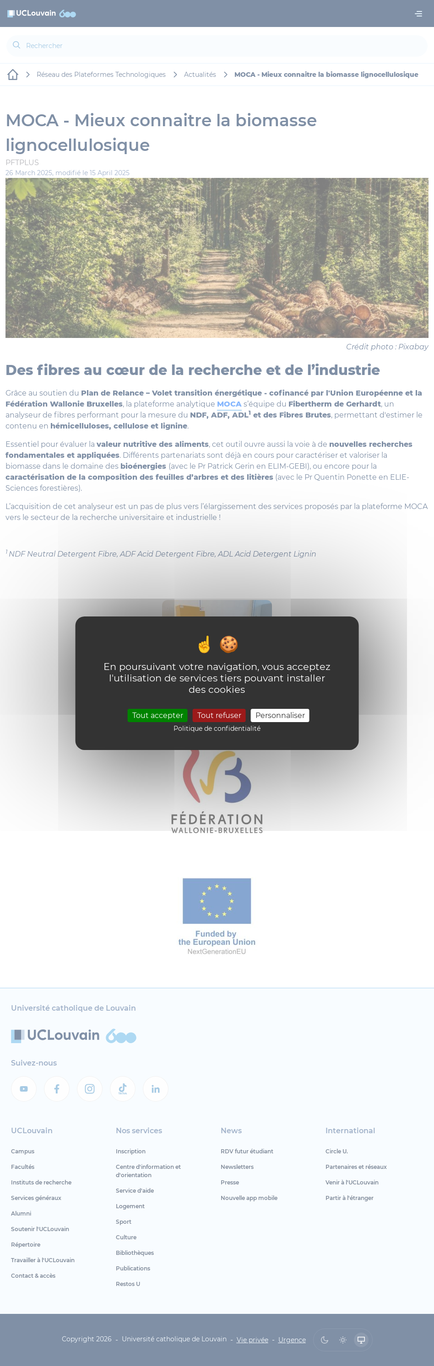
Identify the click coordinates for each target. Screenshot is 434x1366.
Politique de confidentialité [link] (217, 728)
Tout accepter (157, 715)
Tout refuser (219, 715)
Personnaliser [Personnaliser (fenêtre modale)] (280, 715)
